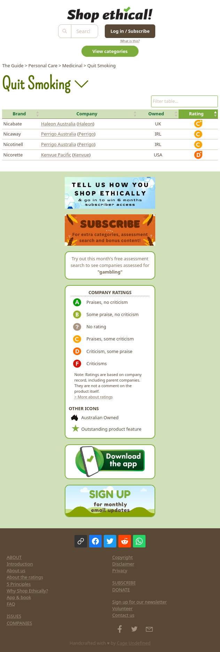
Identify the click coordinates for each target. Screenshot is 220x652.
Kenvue (81, 155)
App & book (19, 597)
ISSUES (14, 616)
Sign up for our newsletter (139, 602)
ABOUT (14, 557)
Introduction (20, 564)
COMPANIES (19, 623)
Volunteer (122, 608)
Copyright (122, 557)
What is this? (130, 41)
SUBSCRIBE (124, 583)
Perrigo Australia (58, 134)
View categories (110, 51)
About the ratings (25, 577)
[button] (21, 113)
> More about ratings (93, 396)
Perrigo (86, 134)
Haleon (85, 124)
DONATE (121, 589)
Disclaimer (123, 564)
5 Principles (19, 584)
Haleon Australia (58, 124)
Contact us (123, 615)
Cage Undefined (134, 643)
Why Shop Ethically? (27, 591)
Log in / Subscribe (129, 31)
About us (16, 570)
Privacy (119, 570)
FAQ (11, 604)
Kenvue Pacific (56, 155)
